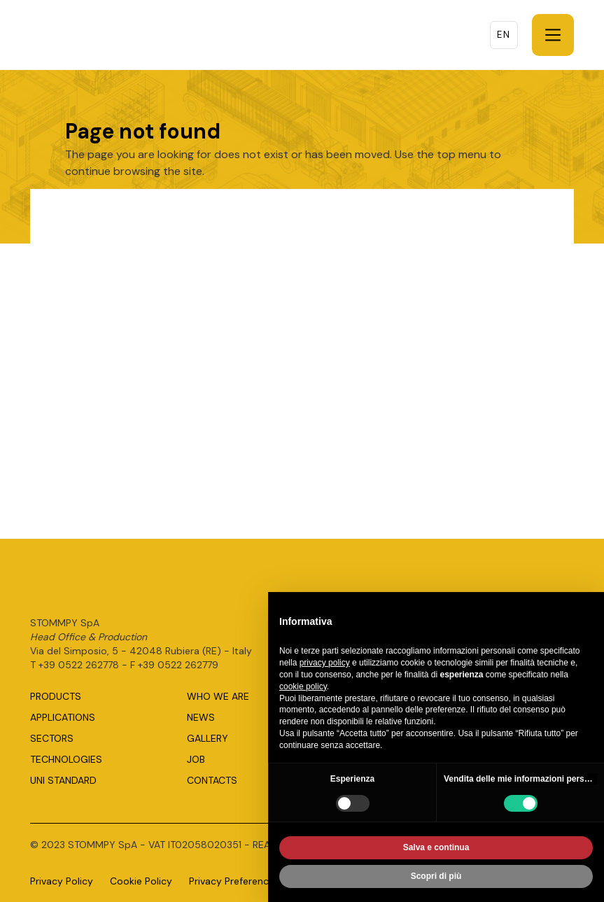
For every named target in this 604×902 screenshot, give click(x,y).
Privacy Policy (61, 881)
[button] (553, 35)
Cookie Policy (141, 881)
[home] (107, 35)
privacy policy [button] (325, 665)
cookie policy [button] (303, 688)
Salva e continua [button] (436, 850)
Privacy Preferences (234, 881)
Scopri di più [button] (436, 879)
